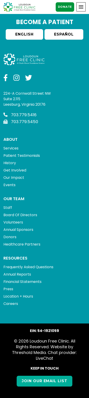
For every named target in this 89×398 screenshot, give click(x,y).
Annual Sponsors (18, 229)
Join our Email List (44, 381)
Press (8, 289)
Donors (9, 237)
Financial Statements (22, 281)
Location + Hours (18, 296)
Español (64, 34)
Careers (10, 303)
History (9, 163)
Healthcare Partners (21, 244)
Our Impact (13, 177)
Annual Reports (17, 274)
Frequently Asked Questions (28, 267)
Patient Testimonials (21, 155)
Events (9, 185)
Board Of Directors (20, 215)
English (24, 34)
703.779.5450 (20, 121)
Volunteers (13, 222)
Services (10, 148)
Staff (7, 207)
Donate (65, 6)
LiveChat (44, 358)
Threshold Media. (29, 352)
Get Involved (14, 170)
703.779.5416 (20, 115)
